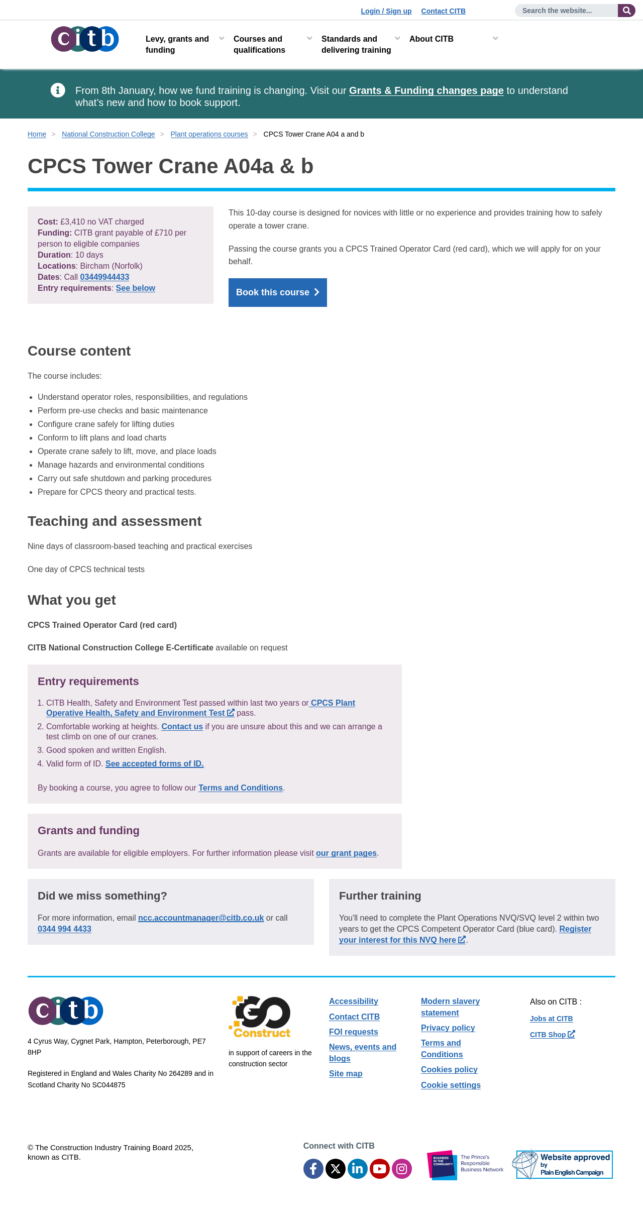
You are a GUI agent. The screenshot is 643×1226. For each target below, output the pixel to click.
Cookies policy (449, 1069)
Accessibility (353, 1001)
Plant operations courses (209, 134)
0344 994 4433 (64, 929)
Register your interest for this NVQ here (465, 934)
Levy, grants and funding (177, 44)
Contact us (182, 726)
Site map (346, 1073)
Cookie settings (451, 1085)
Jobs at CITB (551, 1019)
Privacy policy (448, 1028)
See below (135, 288)
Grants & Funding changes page (426, 90)
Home (37, 134)
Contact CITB (443, 11)
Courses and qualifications (259, 44)
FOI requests (353, 1032)
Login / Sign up (386, 11)
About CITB (431, 39)
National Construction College (108, 134)
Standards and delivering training (356, 44)
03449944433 (104, 277)
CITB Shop (552, 1035)
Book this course (277, 293)
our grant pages (346, 853)
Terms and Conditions (240, 788)
